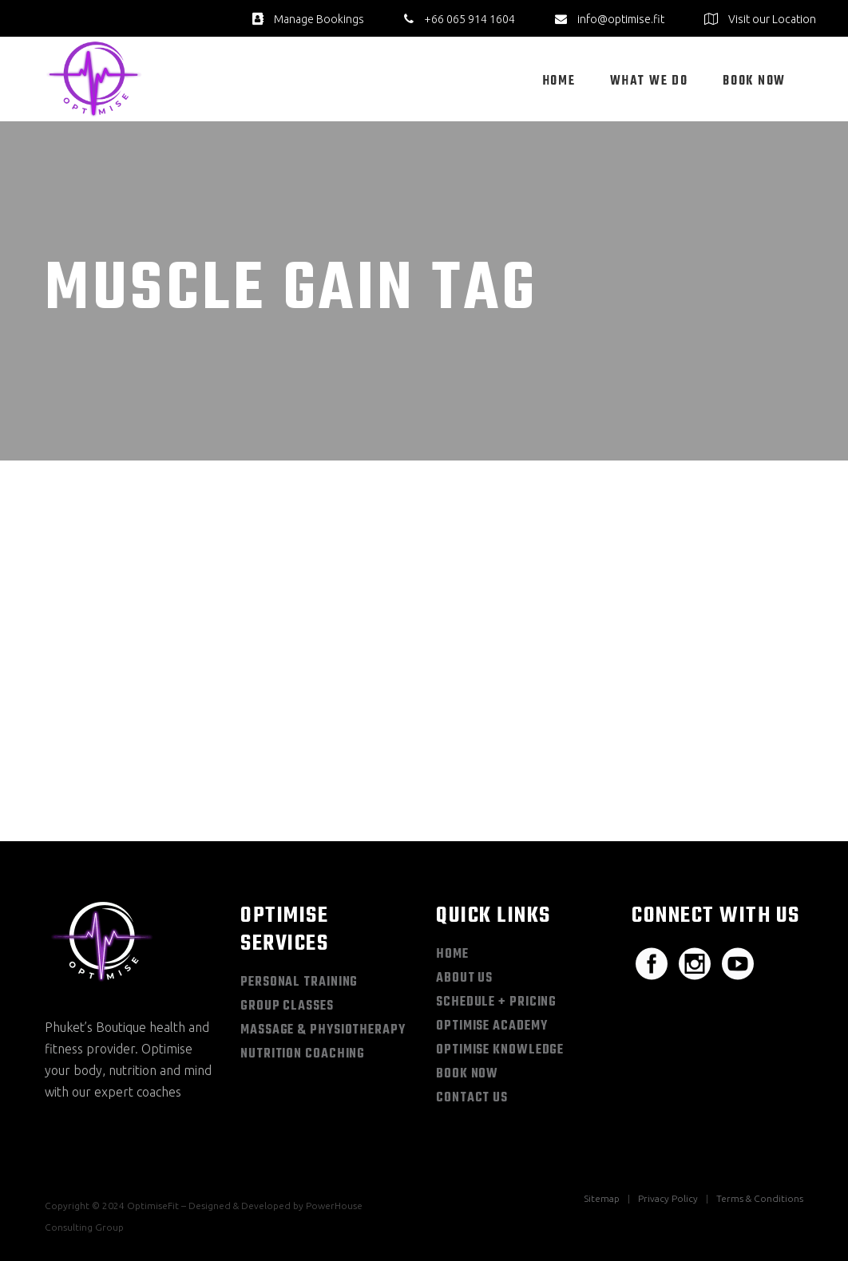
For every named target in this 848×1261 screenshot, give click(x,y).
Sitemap (602, 1198)
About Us (464, 978)
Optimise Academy (491, 1026)
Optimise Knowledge (500, 1050)
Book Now (467, 1074)
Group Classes (287, 1006)
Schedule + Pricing (496, 1002)
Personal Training (299, 982)
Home (452, 954)
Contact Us (472, 1098)
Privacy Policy (668, 1198)
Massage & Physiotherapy (323, 1030)
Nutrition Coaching (302, 1054)
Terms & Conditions (759, 1198)
